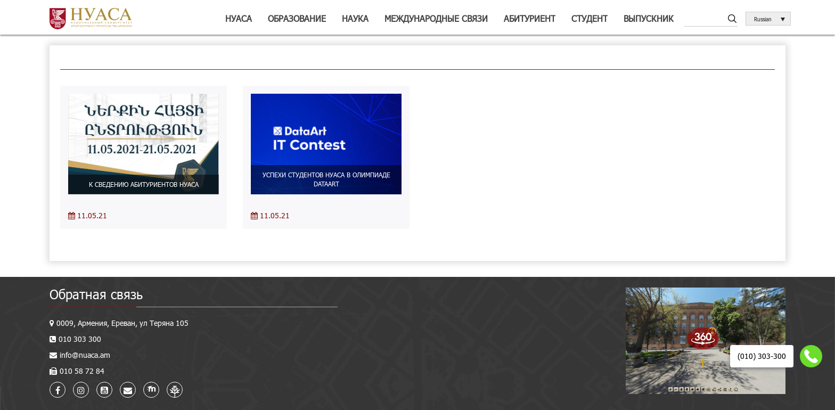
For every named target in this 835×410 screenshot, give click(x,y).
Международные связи (436, 18)
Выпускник (649, 18)
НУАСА (238, 18)
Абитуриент (529, 18)
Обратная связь (96, 294)
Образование (297, 18)
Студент (589, 18)
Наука (355, 18)
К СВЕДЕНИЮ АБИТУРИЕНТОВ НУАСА (144, 184)
